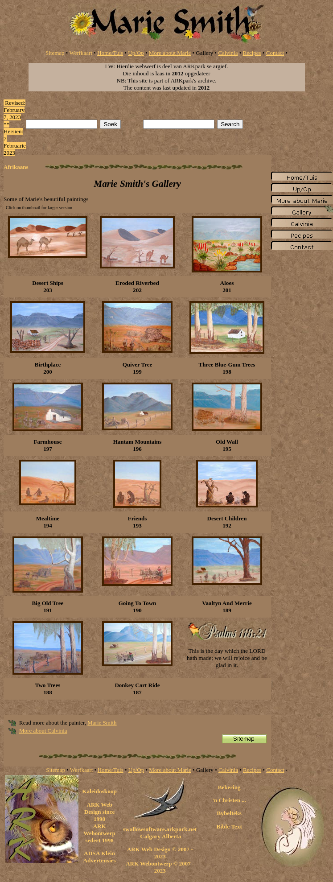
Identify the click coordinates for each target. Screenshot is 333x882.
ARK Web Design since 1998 (99, 811)
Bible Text (229, 826)
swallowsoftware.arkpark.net (160, 829)
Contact (275, 52)
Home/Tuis (110, 52)
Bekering (229, 787)
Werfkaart (80, 52)
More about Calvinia (43, 730)
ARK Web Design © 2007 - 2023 (160, 853)
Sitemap (55, 52)
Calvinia (228, 52)
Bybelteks (229, 813)
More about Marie (170, 52)
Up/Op (136, 52)
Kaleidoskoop (99, 791)
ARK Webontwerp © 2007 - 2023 (160, 867)
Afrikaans (16, 167)
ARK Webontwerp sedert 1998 (99, 833)
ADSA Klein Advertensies (99, 857)
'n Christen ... (229, 800)
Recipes (252, 52)
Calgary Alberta (160, 836)
